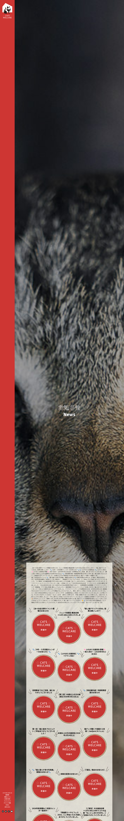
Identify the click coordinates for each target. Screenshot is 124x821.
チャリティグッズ (7, 801)
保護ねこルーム (7, 797)
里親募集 (7, 794)
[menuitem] (7, 793)
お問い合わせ (7, 807)
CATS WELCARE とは (7, 793)
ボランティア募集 (8, 803)
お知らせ (7, 805)
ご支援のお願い (7, 799)
